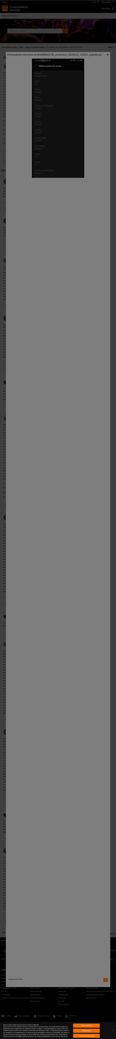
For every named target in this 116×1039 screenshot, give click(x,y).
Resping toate (86, 1030)
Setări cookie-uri (86, 1025)
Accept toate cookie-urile (86, 1036)
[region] (58, 1030)
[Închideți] (113, 1030)
